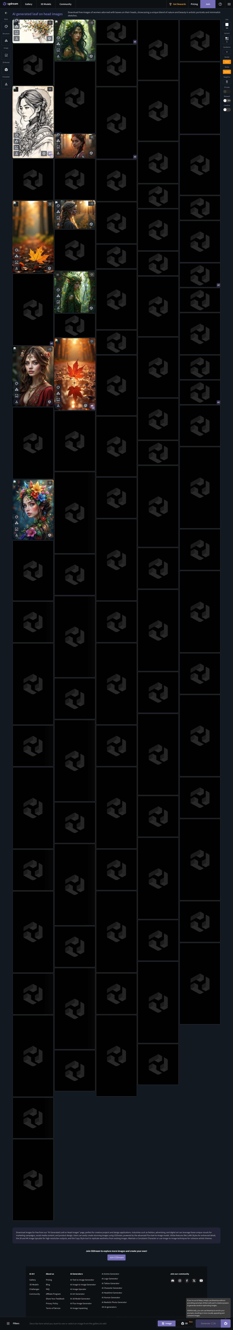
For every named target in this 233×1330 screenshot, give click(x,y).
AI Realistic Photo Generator (114, 1300)
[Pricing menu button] (194, 4)
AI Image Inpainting (79, 1306)
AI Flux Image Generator (81, 1301)
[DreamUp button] (226, 1323)
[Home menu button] (10, 4)
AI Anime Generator (110, 1272)
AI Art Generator (77, 1292)
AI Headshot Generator (112, 1291)
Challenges (34, 1287)
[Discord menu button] (65, 4)
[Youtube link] (201, 1278)
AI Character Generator (112, 1286)
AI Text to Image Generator (82, 1278)
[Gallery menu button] (28, 4)
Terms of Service (53, 1306)
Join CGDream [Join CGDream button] (116, 1255)
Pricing (49, 1278)
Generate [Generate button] (208, 1323)
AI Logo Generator (110, 1276)
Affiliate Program (53, 1292)
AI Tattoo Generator (110, 1281)
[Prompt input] (90, 1323)
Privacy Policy (52, 1301)
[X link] (194, 1278)
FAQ (47, 1287)
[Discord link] (172, 1278)
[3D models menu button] (46, 4)
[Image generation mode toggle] (166, 1323)
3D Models (34, 1282)
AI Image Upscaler (78, 1287)
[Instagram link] (179, 1278)
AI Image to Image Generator (83, 1282)
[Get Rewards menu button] (177, 4)
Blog (48, 1282)
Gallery (32, 1278)
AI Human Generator (111, 1295)
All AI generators (109, 1305)
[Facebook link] (187, 1278)
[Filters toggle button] (14, 1323)
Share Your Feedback (55, 1297)
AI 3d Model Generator (80, 1297)
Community (34, 1292)
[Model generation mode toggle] (184, 1323)
